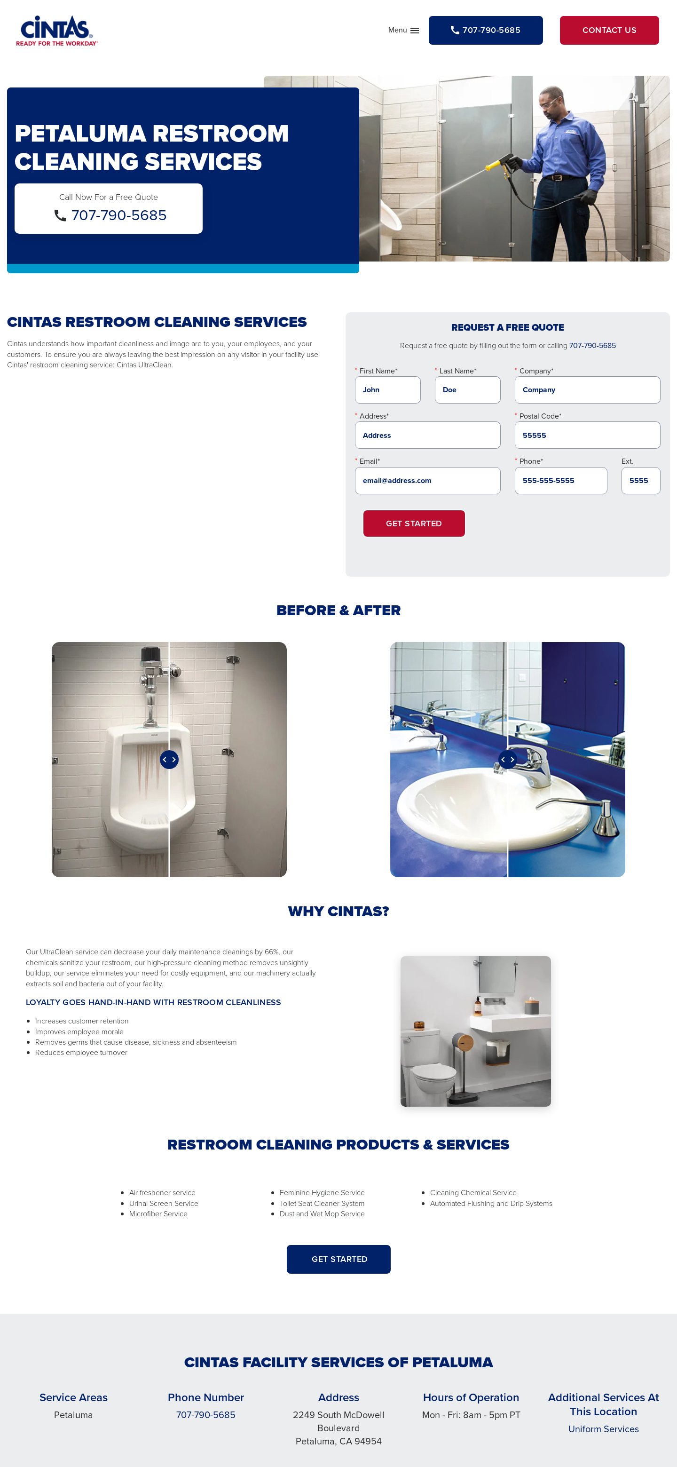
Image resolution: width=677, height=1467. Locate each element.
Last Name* (458, 370)
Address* (374, 416)
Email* (370, 461)
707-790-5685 (119, 215)
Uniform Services (603, 1429)
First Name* (378, 370)
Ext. (628, 461)
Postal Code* (540, 416)
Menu (404, 32)
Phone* (531, 461)
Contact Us (610, 30)
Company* (536, 370)
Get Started (414, 523)
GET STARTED (338, 1259)
